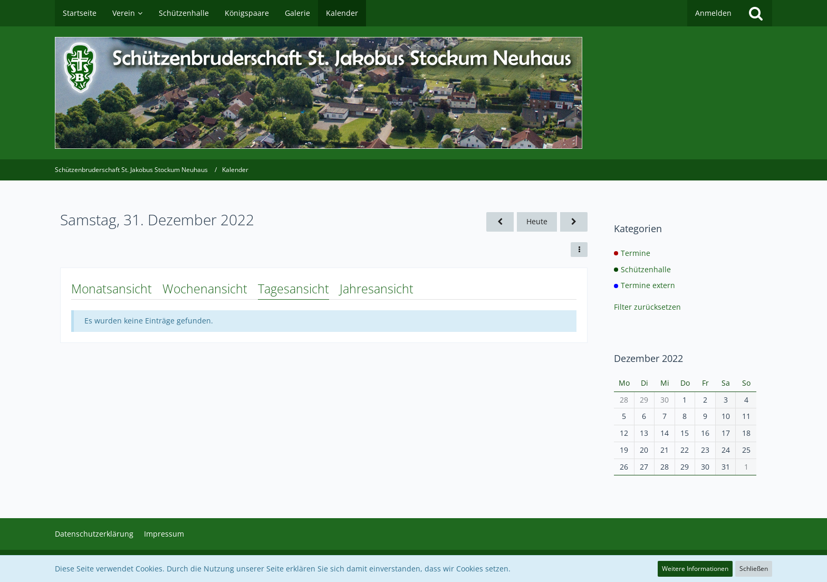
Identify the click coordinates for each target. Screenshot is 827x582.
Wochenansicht (204, 288)
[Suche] (755, 13)
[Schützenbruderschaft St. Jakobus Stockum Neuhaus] (413, 93)
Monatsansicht (111, 288)
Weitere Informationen (695, 568)
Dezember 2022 (648, 358)
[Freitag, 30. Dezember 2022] (500, 222)
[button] (579, 249)
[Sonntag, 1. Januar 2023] (574, 222)
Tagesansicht (293, 288)
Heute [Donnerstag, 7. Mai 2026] (536, 221)
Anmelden (713, 13)
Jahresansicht (377, 288)
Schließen (753, 568)
